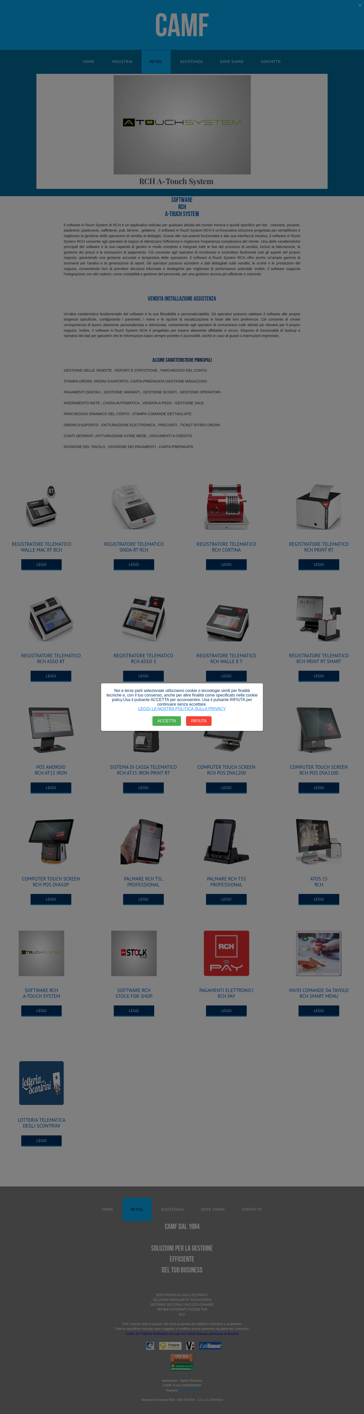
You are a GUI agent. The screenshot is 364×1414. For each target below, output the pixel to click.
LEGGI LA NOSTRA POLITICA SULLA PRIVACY (182, 709)
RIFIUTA (199, 721)
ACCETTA (166, 721)
